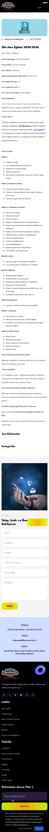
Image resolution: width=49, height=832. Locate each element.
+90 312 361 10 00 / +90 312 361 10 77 (24, 629)
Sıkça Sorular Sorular (10, 726)
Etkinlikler (6, 756)
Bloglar (5, 772)
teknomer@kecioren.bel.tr (24, 640)
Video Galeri (7, 788)
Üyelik (4, 782)
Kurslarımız (6, 766)
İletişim (5, 736)
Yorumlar (6, 777)
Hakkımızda (7, 720)
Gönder (9, 606)
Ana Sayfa (6, 715)
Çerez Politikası (25, 828)
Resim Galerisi (8, 731)
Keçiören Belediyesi (14, 39)
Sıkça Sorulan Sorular (11, 761)
